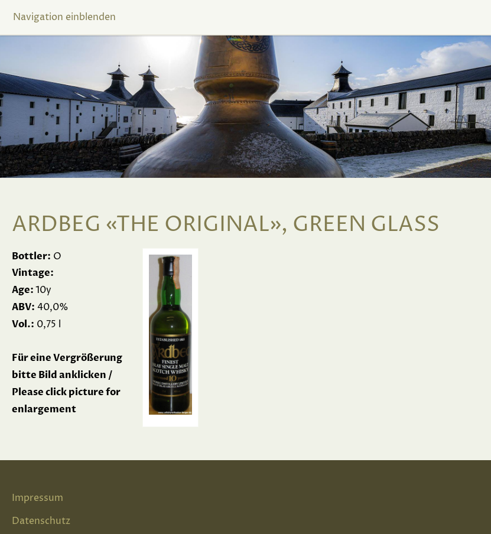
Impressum (37, 497)
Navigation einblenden (64, 17)
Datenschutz (41, 521)
